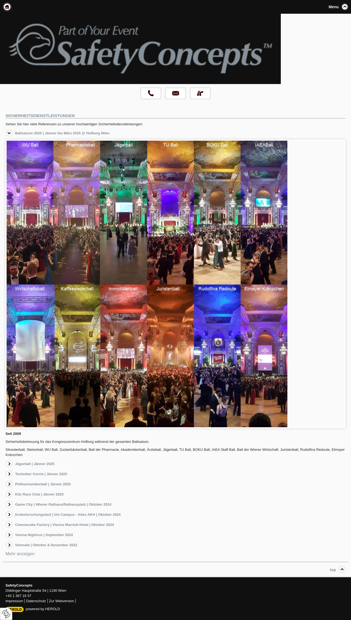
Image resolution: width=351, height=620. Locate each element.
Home (7, 6)
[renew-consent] (6, 614)
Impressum (14, 601)
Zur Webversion (61, 601)
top (333, 570)
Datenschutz (36, 601)
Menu (334, 7)
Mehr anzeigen (20, 553)
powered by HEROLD (43, 609)
